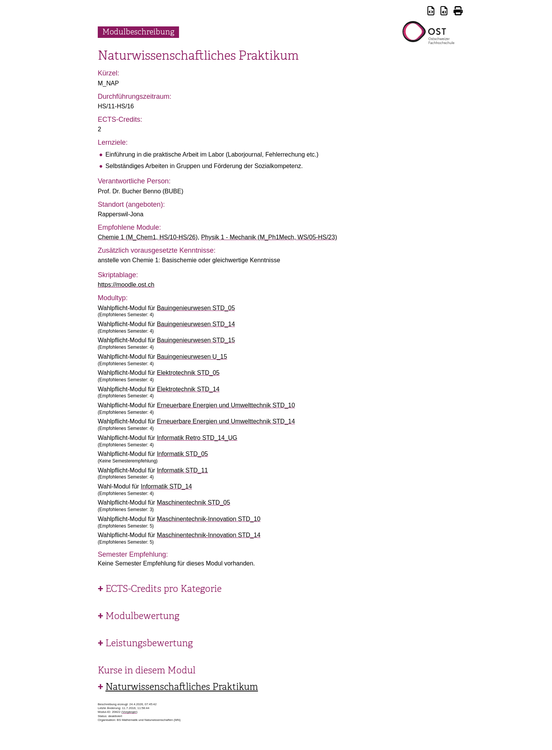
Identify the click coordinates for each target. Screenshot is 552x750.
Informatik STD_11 (182, 470)
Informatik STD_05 (182, 454)
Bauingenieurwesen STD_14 (196, 324)
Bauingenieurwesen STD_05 (196, 308)
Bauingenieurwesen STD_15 (196, 340)
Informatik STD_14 (166, 486)
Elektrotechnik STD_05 (188, 372)
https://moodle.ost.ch (126, 284)
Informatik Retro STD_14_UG (197, 438)
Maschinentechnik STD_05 (193, 502)
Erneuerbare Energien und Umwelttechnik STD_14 (226, 421)
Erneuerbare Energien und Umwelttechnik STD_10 (226, 405)
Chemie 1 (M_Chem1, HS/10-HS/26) (148, 237)
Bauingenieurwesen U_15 (192, 356)
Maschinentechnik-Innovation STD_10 (208, 519)
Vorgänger (129, 712)
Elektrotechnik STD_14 (188, 389)
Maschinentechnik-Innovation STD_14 (208, 535)
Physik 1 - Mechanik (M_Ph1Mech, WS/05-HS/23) (269, 237)
